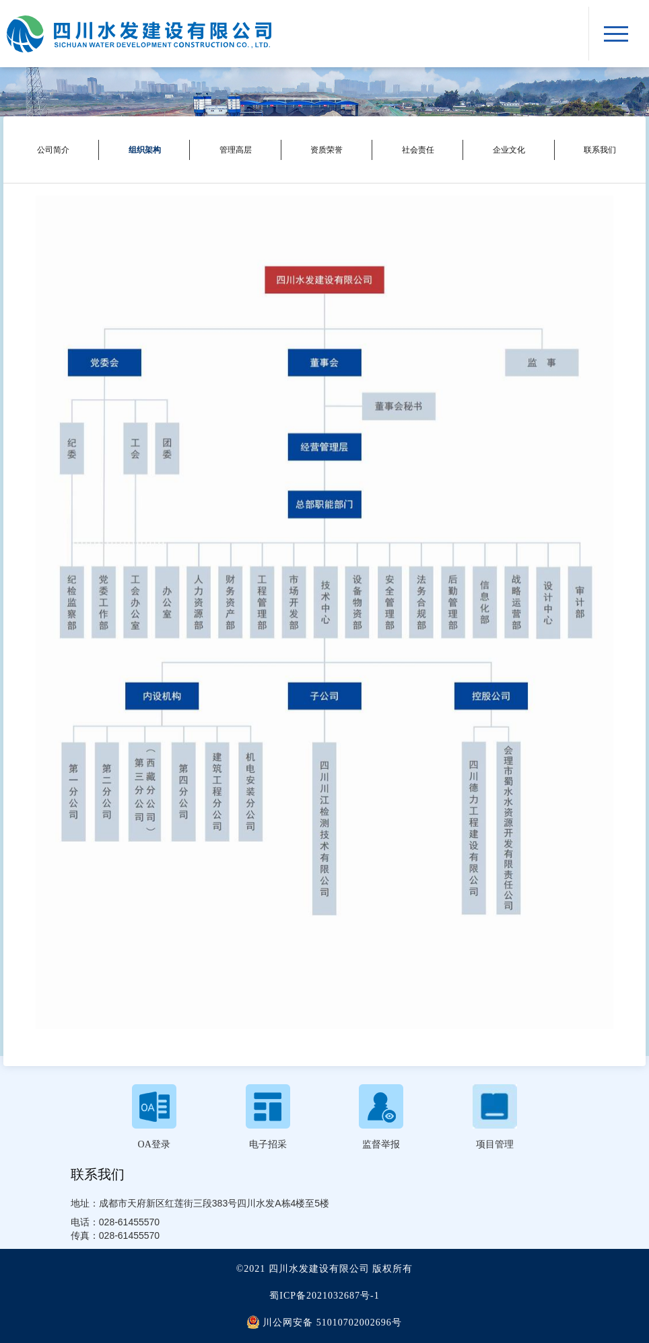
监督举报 (381, 1144)
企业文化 (509, 150)
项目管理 (495, 1144)
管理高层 (235, 150)
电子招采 (268, 1144)
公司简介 (53, 150)
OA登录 (154, 1144)
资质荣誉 (326, 150)
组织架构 (145, 150)
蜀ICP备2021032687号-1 (324, 1296)
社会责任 (418, 150)
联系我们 (600, 150)
